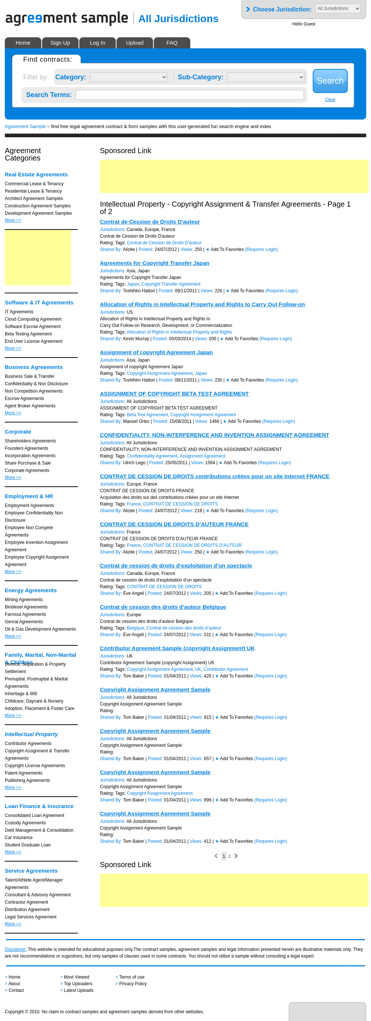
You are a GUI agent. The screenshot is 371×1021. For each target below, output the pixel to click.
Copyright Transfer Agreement (171, 284)
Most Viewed (76, 977)
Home (22, 42)
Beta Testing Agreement (28, 334)
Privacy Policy (133, 983)
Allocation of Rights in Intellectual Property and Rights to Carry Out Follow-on (202, 304)
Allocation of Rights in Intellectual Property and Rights (179, 332)
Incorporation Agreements (30, 455)
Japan (133, 284)
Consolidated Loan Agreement (34, 815)
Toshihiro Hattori (139, 290)
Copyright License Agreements (35, 765)
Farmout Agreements (25, 614)
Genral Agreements (24, 621)
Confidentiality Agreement (152, 456)
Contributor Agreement (226, 669)
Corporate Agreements (27, 470)
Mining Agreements (24, 599)
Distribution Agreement (27, 909)
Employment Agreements (29, 505)
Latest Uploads (78, 990)
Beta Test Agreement (147, 414)
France (134, 504)
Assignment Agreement (202, 456)
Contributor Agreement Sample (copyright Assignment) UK (177, 648)
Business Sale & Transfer (30, 376)
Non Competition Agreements (34, 391)
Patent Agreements (23, 773)
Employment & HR (29, 496)
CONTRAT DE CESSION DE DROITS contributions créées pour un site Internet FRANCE (214, 476)
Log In (97, 42)
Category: (70, 75)
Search (330, 81)
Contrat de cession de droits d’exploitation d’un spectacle (176, 565)
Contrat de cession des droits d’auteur (184, 628)
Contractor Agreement (26, 902)
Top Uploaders (78, 983)
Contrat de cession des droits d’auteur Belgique (163, 607)
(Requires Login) (261, 249)
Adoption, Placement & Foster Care (39, 708)
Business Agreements (34, 367)
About (14, 983)
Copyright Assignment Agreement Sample (155, 689)
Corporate (18, 431)
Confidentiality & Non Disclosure (36, 383)
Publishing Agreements (27, 780)
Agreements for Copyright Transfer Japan (154, 263)
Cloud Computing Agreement (33, 319)
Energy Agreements (31, 590)
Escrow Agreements (24, 398)
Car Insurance (18, 837)
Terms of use (132, 977)
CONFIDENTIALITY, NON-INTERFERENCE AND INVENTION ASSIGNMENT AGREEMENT (214, 435)
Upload (135, 42)
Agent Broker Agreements (30, 405)
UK (198, 669)
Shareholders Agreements (30, 441)
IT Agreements (19, 311)
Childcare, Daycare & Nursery (34, 701)
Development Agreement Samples (38, 213)
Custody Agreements (25, 822)
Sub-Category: (200, 75)
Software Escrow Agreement (32, 326)
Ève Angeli (133, 593)
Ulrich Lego (134, 462)
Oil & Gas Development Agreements (40, 629)
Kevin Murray (136, 338)
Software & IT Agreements (39, 302)
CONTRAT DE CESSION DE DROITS (180, 504)
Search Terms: (49, 93)
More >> (13, 220)
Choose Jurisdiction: (282, 7)
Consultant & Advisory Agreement (38, 894)
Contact (16, 990)
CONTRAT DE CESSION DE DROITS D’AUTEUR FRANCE (174, 524)
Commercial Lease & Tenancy (34, 183)
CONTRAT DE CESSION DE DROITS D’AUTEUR (192, 545)
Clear (330, 99)
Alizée (129, 249)
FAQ (171, 42)
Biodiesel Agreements (26, 607)
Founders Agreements (26, 448)
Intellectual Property (31, 734)
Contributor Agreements (28, 743)
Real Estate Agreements (36, 174)
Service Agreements (31, 870)
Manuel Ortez (136, 421)
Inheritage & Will (21, 693)
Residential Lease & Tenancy (33, 191)
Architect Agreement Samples (34, 198)
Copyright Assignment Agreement (160, 373)
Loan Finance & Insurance (39, 806)
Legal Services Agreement (30, 917)
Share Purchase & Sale (28, 463)
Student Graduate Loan (28, 845)
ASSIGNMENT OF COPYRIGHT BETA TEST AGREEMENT (174, 393)
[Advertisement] (38, 257)
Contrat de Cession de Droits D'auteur (150, 221)
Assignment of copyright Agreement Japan (156, 352)
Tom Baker (133, 676)
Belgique (135, 628)
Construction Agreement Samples (38, 205)
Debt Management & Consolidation (39, 830)
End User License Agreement (33, 341)
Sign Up (60, 42)
